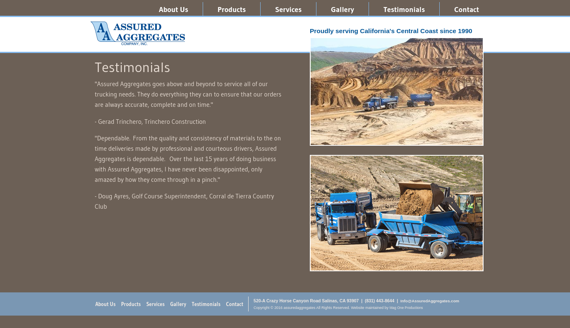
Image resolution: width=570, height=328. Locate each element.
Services (288, 9)
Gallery (342, 9)
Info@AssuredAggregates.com (429, 301)
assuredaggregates (138, 34)
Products (232, 9)
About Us (173, 9)
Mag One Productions (406, 308)
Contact (466, 9)
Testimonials (404, 9)
